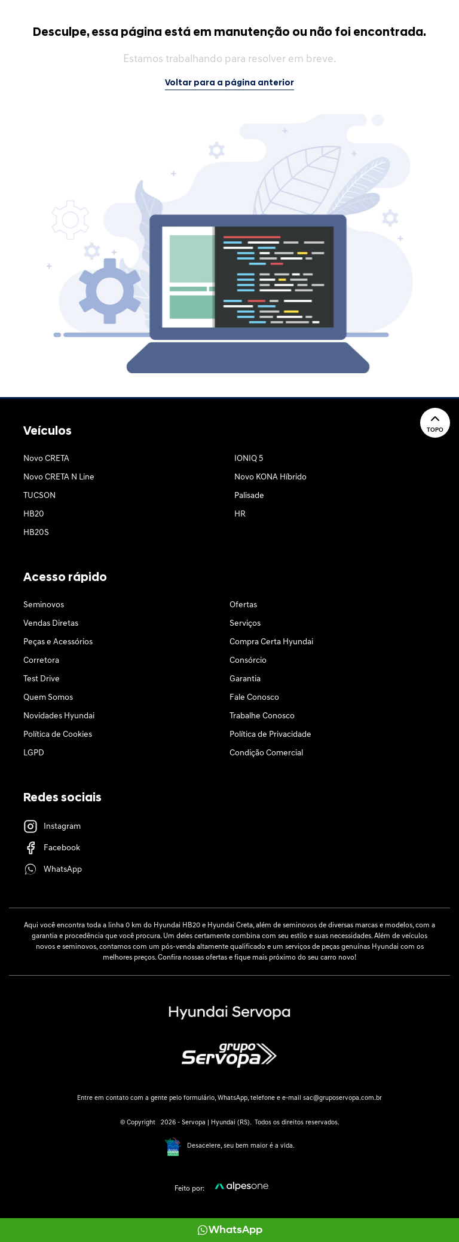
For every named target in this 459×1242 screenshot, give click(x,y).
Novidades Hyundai (58, 716)
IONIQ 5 (248, 458)
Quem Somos (48, 697)
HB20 (33, 514)
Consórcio (248, 660)
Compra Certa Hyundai (271, 642)
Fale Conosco (254, 697)
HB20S (36, 532)
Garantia (245, 679)
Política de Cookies (57, 734)
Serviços (245, 623)
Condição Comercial (266, 753)
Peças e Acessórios (58, 642)
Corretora (41, 660)
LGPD (33, 753)
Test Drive (41, 679)
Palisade (249, 495)
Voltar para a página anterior (229, 83)
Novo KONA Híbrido (270, 477)
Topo (435, 422)
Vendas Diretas (50, 623)
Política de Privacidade (270, 734)
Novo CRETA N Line (58, 477)
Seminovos (43, 605)
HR (240, 514)
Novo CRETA (46, 458)
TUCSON (39, 495)
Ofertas (243, 605)
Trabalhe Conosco (262, 716)
